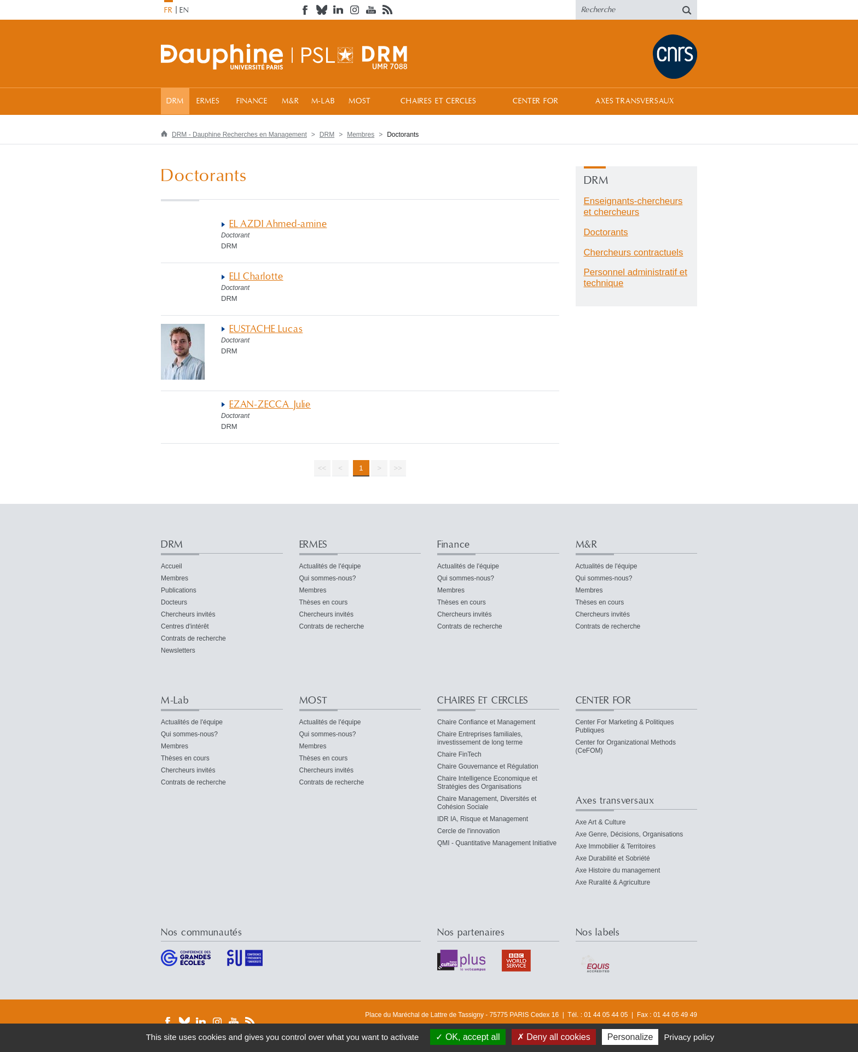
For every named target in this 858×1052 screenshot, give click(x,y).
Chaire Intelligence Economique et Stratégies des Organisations (487, 783)
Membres (360, 134)
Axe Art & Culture (601, 822)
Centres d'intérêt (185, 626)
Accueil (171, 566)
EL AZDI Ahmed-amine (278, 224)
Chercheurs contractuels (633, 252)
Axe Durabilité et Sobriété (613, 858)
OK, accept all (468, 1037)
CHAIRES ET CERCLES (439, 101)
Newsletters (178, 650)
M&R (290, 101)
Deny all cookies (553, 1037)
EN (184, 10)
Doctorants (606, 232)
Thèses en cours (323, 602)
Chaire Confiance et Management (486, 722)
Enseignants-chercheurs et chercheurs (633, 206)
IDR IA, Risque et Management (482, 819)
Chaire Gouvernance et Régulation (487, 766)
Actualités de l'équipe (330, 566)
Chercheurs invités (188, 614)
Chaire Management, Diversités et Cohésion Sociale (486, 803)
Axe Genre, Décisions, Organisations (629, 834)
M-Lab (323, 101)
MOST (360, 101)
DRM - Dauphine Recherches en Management (239, 134)
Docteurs (174, 602)
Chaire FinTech (459, 754)
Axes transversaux (634, 101)
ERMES (208, 101)
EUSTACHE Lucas (266, 329)
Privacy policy (689, 1037)
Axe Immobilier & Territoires (616, 846)
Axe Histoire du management (618, 870)
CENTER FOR (535, 101)
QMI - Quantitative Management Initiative (496, 843)
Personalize (630, 1037)
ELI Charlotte (256, 276)
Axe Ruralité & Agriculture (613, 882)
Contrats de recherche (193, 638)
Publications (178, 590)
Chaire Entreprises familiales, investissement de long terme (480, 738)
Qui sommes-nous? (327, 578)
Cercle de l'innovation (468, 831)
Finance (252, 101)
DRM (175, 101)
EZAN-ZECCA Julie (270, 404)
